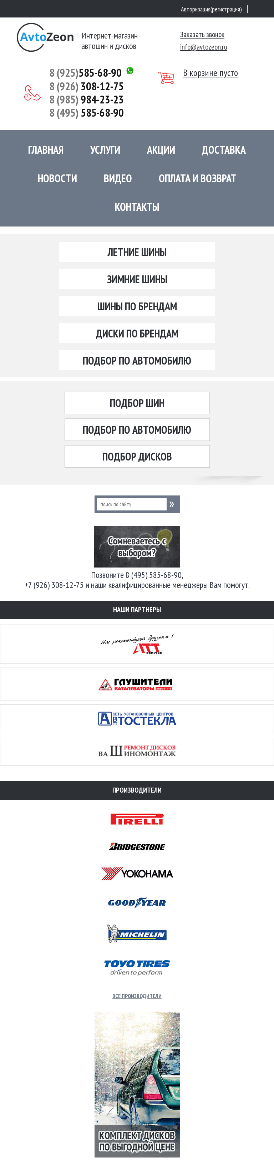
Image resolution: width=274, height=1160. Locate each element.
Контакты (137, 207)
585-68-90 (85, 72)
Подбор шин (137, 403)
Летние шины (137, 252)
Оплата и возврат (198, 178)
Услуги (105, 150)
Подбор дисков (137, 456)
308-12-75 (86, 86)
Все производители (137, 995)
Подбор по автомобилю (137, 360)
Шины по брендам (137, 306)
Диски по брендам (137, 333)
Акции (161, 150)
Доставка (224, 150)
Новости (57, 178)
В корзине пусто (210, 72)
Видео (118, 178)
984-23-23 (86, 99)
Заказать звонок (202, 34)
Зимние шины (137, 279)
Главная (46, 150)
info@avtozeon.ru (203, 46)
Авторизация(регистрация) (211, 9)
